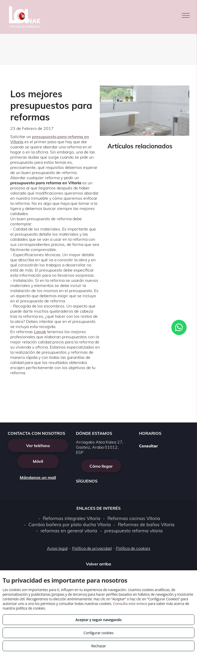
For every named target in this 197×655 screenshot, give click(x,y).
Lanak (40, 331)
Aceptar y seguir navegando (98, 619)
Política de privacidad (92, 548)
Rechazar (98, 645)
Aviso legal (57, 548)
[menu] (185, 15)
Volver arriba (98, 563)
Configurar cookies (99, 632)
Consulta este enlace (130, 603)
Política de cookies (133, 548)
